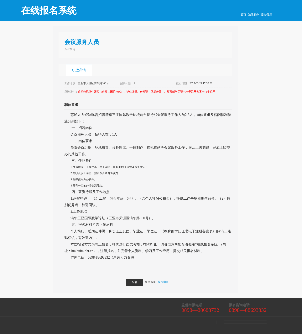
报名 (134, 282)
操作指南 (163, 282)
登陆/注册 (266, 14)
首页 (243, 14)
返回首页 (150, 282)
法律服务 (253, 14)
